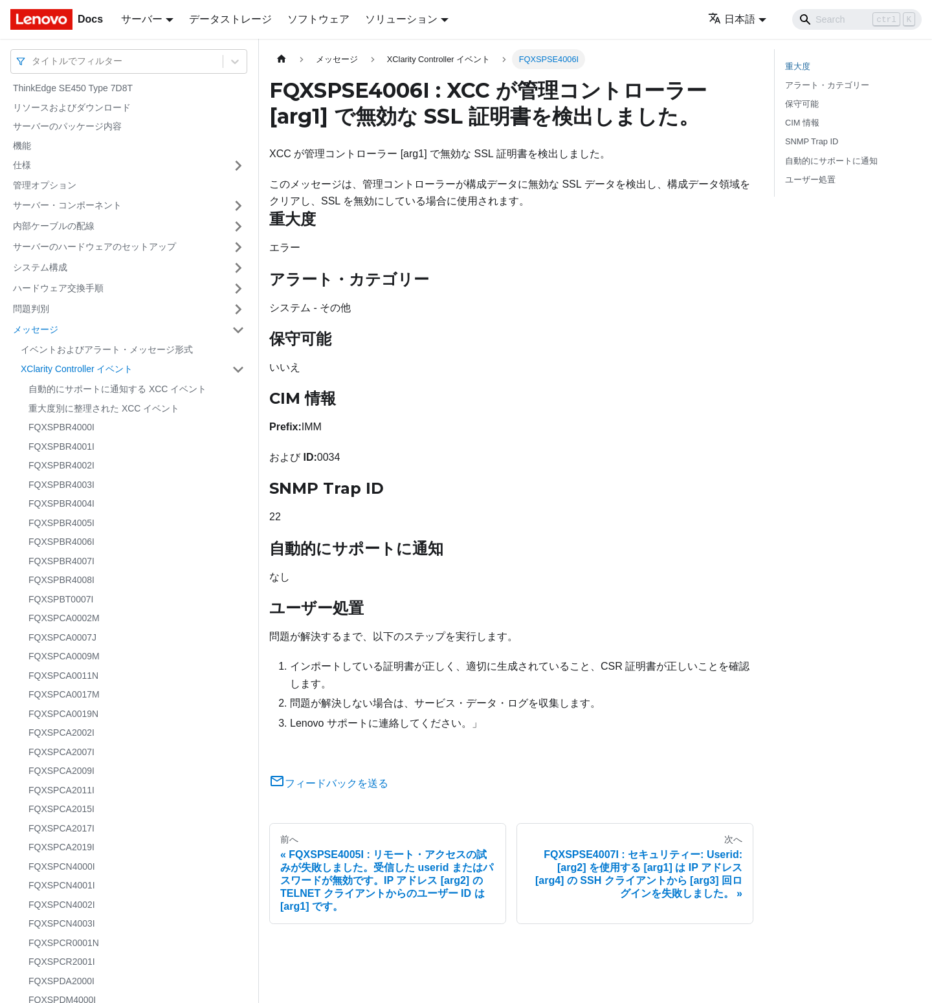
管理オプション (44, 185)
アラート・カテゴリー (827, 85)
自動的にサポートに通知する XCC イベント (117, 389)
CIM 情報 (802, 122)
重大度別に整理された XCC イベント (103, 408)
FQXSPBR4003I (61, 484)
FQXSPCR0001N (63, 943)
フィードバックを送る (328, 783)
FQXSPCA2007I (61, 752)
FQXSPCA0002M (64, 618)
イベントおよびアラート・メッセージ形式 (107, 349)
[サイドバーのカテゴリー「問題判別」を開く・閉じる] (238, 309)
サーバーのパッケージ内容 (67, 126)
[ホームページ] (281, 59)
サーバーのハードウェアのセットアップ (94, 246)
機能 (22, 145)
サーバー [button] (141, 19)
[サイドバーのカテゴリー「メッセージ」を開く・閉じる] (238, 330)
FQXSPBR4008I (61, 580)
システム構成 (40, 267)
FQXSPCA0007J (62, 637)
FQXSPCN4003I (61, 923)
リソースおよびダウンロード (72, 107)
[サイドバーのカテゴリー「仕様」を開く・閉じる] (238, 165)
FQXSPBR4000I (61, 427)
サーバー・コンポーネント (67, 205)
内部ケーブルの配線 (53, 226)
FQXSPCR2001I (61, 961)
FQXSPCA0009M (64, 656)
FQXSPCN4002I (61, 904)
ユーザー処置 (810, 179)
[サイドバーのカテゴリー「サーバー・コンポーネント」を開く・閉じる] (238, 205)
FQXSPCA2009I (61, 771)
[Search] (857, 19)
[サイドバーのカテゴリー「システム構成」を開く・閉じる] (238, 268)
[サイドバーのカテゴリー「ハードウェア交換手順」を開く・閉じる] (238, 288)
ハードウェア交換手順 (58, 288)
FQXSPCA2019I (61, 847)
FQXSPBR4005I (61, 523)
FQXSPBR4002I (61, 465)
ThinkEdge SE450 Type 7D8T (73, 88)
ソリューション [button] (401, 19)
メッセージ (35, 329)
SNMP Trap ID (811, 141)
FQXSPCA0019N (63, 714)
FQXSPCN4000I (61, 866)
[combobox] (33, 61)
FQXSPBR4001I (61, 446)
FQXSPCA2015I (61, 809)
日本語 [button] (731, 19)
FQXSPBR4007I (61, 561)
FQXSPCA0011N (63, 675)
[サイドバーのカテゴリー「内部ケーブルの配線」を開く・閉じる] (238, 226)
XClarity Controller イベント (77, 369)
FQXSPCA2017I (61, 828)
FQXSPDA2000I (61, 981)
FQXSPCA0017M (64, 694)
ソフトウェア (318, 19)
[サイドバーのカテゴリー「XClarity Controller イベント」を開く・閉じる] (238, 369)
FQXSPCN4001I (61, 885)
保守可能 (802, 104)
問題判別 (31, 308)
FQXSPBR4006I (61, 541)
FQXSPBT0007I (60, 599)
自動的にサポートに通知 (831, 161)
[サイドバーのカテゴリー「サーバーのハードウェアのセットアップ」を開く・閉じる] (238, 247)
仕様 (22, 165)
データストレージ (230, 19)
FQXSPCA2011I (61, 790)
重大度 (797, 66)
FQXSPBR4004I (61, 503)
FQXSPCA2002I (61, 732)
